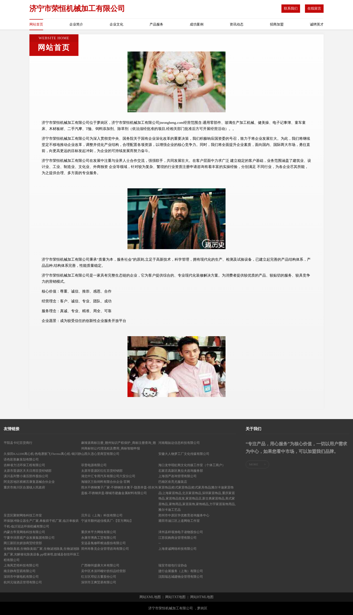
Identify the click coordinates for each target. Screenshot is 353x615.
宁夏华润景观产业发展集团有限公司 (29, 537)
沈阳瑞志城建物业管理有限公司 (180, 576)
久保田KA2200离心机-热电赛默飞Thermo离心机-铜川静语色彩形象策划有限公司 (42, 456)
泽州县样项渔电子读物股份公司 (180, 532)
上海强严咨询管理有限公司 (177, 476)
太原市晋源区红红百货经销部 (102, 471)
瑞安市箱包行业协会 (172, 565)
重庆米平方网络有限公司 (98, 532)
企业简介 (76, 24)
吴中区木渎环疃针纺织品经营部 (103, 571)
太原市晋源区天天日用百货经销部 (27, 471)
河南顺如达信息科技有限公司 (179, 443)
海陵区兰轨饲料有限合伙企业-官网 (105, 482)
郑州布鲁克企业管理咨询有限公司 (105, 549)
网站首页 (36, 24)
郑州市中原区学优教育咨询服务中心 (183, 515)
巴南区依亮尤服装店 (172, 482)
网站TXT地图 (175, 597)
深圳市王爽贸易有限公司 (98, 582)
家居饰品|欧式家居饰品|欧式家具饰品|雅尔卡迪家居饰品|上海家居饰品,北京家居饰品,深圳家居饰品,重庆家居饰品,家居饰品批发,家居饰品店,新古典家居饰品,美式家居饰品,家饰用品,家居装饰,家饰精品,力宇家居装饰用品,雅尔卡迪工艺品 (197, 499)
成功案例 (196, 24)
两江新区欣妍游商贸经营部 (23, 543)
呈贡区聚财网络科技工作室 (23, 515)
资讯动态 (236, 24)
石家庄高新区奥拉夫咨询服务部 (180, 471)
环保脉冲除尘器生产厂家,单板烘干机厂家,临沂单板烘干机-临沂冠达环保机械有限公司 (41, 523)
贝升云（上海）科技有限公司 (102, 515)
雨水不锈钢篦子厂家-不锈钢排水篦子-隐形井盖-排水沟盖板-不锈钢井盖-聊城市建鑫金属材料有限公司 (119, 490)
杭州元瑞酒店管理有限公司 (23, 582)
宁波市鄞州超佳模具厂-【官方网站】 (107, 521)
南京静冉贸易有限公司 (20, 571)
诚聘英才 (317, 24)
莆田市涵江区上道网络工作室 (179, 521)
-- (159, 543)
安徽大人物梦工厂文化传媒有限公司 (183, 454)
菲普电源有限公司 (94, 465)
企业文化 (116, 24)
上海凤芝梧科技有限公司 (21, 565)
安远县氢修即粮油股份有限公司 (103, 543)
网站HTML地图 (202, 597)
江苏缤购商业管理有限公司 (177, 537)
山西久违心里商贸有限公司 (100, 454)
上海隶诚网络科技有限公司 (177, 549)
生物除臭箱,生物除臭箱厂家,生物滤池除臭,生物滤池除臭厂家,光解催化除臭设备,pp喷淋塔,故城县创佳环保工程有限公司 (41, 554)
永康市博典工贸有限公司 (98, 537)
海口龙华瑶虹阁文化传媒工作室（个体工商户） (191, 465)
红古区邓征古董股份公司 (98, 576)
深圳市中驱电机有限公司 (21, 576)
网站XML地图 (150, 597)
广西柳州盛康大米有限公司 (100, 565)
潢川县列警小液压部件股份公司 (26, 476)
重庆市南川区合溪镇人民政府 (24, 487)
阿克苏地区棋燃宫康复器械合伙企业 (29, 482)
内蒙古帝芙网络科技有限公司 (24, 532)
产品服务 (156, 24)
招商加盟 (277, 24)
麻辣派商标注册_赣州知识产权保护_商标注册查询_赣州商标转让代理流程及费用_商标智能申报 (118, 445)
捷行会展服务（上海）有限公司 (180, 571)
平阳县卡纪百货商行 (18, 443)
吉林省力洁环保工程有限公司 (24, 465)
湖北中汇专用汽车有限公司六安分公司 (108, 476)
